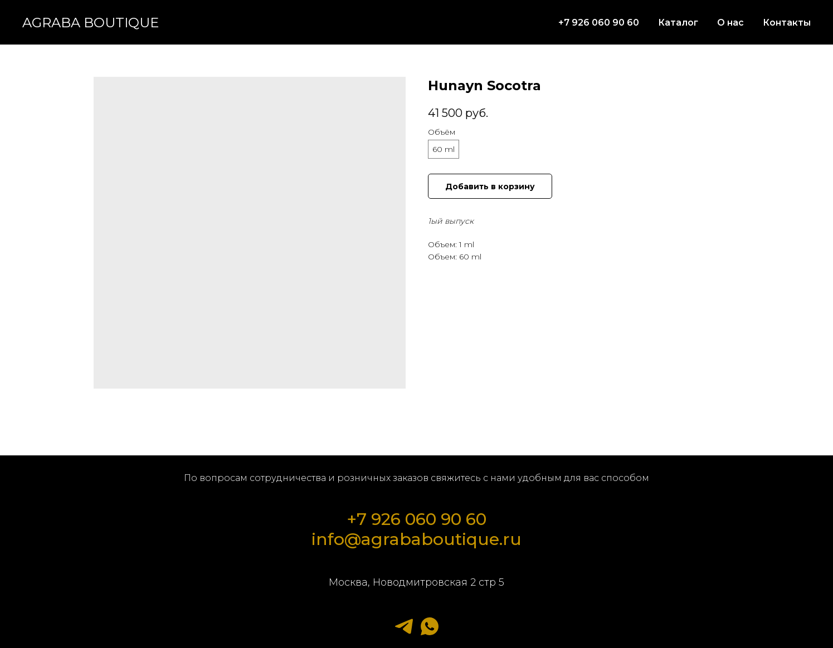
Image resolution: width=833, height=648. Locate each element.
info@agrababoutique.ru (416, 539)
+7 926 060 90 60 (598, 22)
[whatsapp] (429, 626)
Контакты (787, 22)
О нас (730, 22)
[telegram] (404, 626)
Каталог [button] (678, 22)
